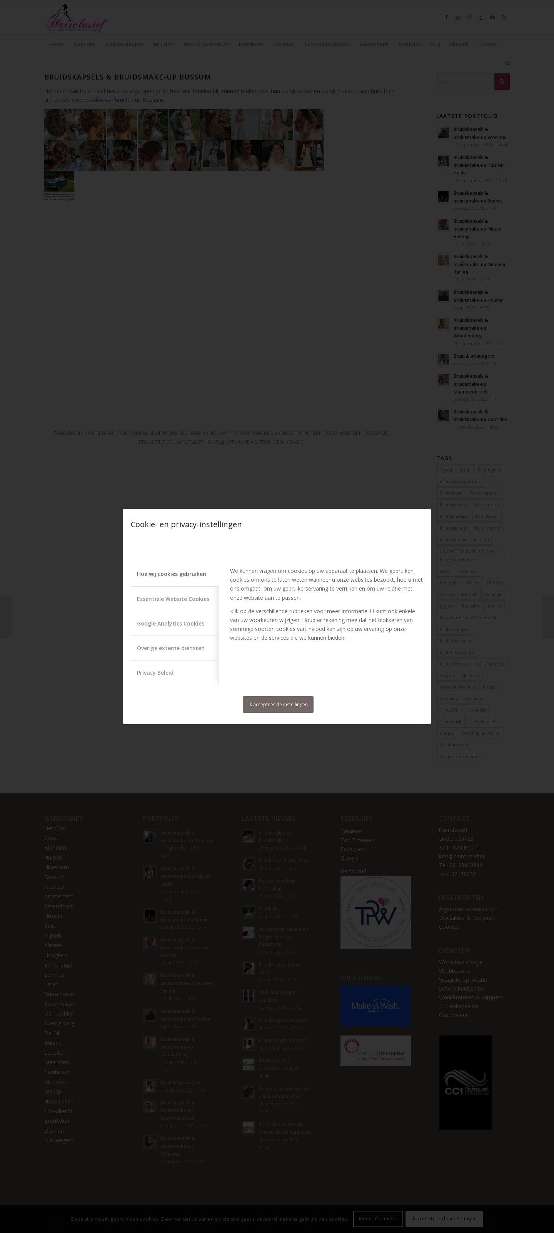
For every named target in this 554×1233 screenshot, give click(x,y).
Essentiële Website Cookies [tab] (173, 598)
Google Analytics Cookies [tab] (170, 623)
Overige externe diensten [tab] (171, 648)
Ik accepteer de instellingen (278, 704)
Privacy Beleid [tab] (155, 672)
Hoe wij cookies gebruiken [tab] (171, 574)
